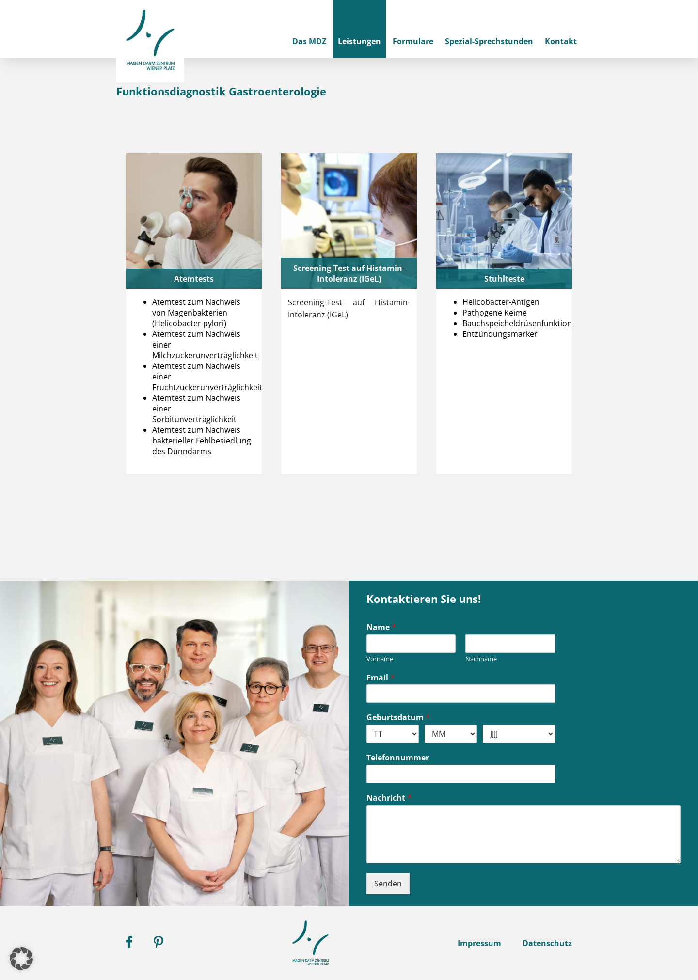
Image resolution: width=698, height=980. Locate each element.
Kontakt (561, 41)
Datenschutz (547, 943)
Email (380, 678)
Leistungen (359, 41)
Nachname (481, 659)
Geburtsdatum (398, 717)
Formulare (413, 41)
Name (381, 627)
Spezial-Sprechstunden (489, 41)
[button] (21, 958)
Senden (388, 883)
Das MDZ (309, 41)
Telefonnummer (397, 758)
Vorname (379, 659)
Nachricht (389, 798)
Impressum (479, 943)
